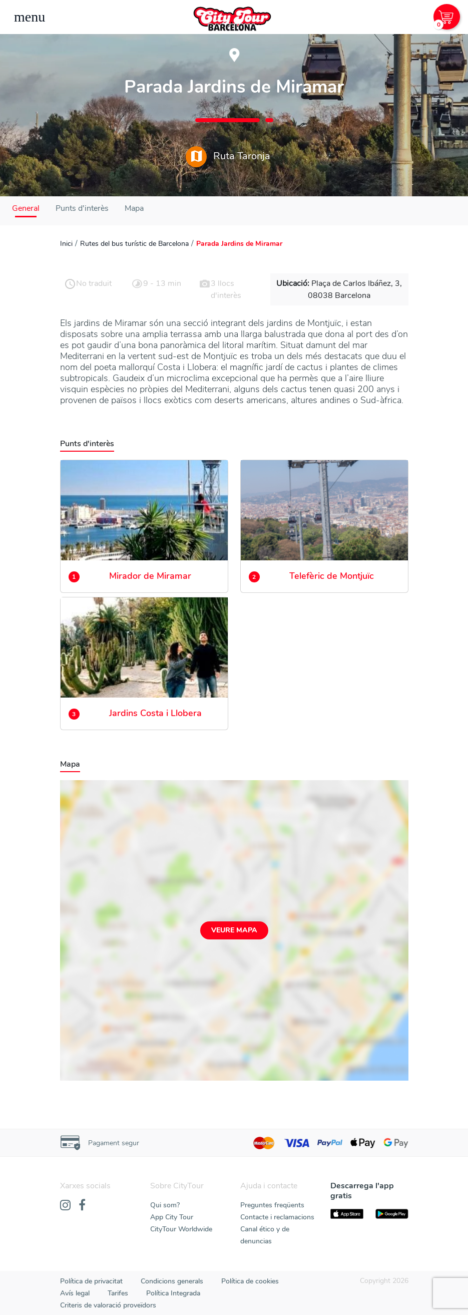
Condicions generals (172, 1281)
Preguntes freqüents (272, 1205)
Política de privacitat (91, 1281)
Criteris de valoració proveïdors (108, 1305)
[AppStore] (346, 1214)
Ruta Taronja (228, 156)
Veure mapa (234, 930)
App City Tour (171, 1217)
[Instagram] (65, 1206)
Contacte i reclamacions (277, 1217)
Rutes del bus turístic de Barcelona (134, 243)
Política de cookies (250, 1281)
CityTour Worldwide (181, 1229)
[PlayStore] (391, 1214)
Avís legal (75, 1293)
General (26, 208)
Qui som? (165, 1205)
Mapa (134, 208)
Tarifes (118, 1293)
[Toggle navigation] (29, 17)
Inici (66, 243)
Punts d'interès (82, 208)
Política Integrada (173, 1293)
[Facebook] (82, 1206)
